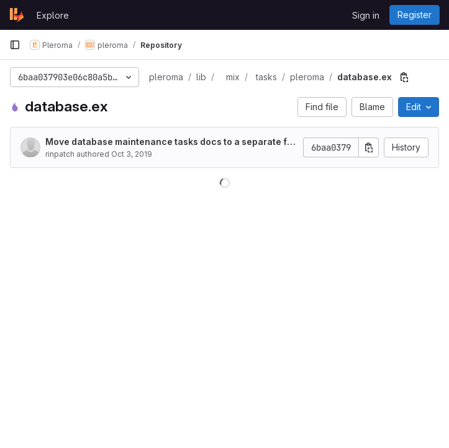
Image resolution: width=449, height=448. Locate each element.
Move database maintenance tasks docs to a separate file (168, 142)
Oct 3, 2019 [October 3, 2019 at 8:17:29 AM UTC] (131, 154)
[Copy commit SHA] (369, 147)
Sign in (365, 15)
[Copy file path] (404, 77)
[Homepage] (17, 15)
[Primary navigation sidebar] (15, 45)
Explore (53, 15)
